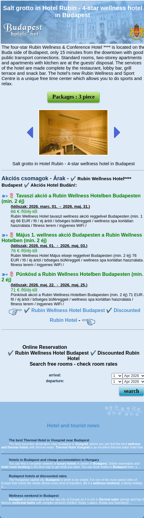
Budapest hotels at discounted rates (38, 476)
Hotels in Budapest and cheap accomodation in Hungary (54, 460)
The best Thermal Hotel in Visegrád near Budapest (49, 440)
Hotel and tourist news (73, 425)
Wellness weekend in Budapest (34, 495)
